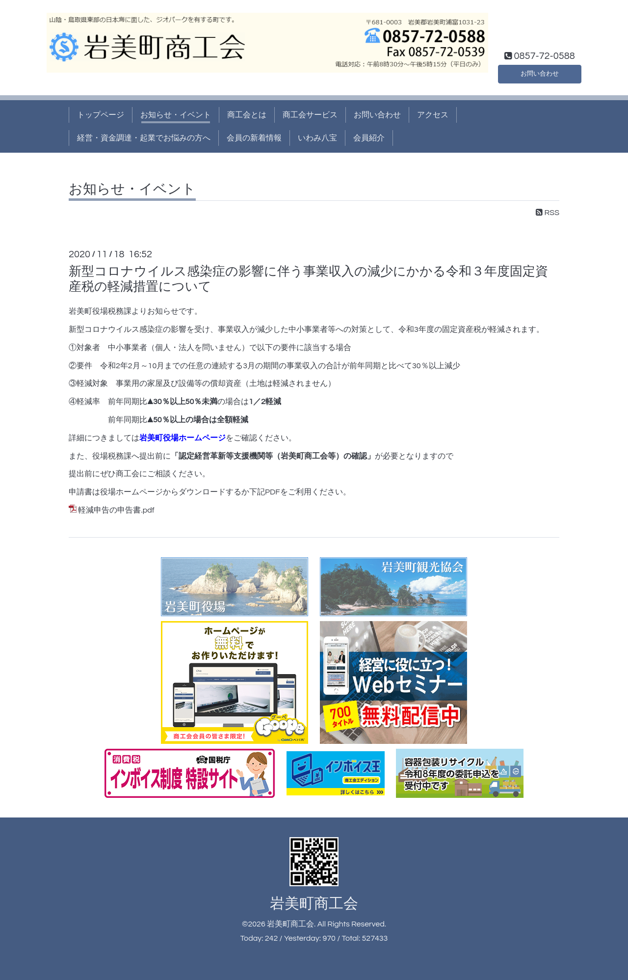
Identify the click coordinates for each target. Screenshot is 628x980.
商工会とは (246, 115)
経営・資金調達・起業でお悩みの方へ (143, 138)
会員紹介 (369, 138)
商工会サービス (310, 115)
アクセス (432, 115)
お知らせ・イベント (175, 115)
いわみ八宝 (317, 138)
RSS (547, 213)
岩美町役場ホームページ (182, 438)
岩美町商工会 (314, 903)
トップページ (100, 115)
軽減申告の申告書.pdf (116, 510)
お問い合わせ (539, 72)
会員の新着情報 (254, 138)
